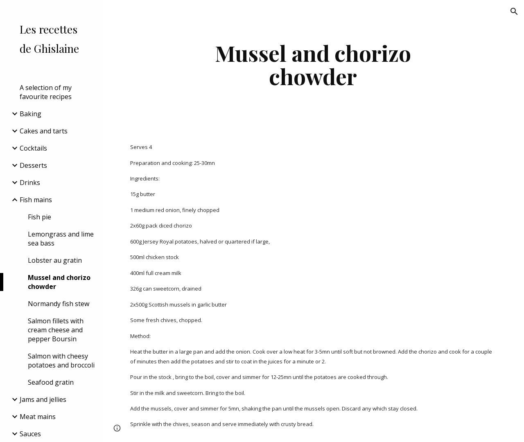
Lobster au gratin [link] (55, 260)
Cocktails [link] (33, 148)
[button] (514, 11)
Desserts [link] (33, 165)
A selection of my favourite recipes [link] (46, 92)
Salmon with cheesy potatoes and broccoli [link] (61, 361)
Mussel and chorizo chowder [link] (59, 282)
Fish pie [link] (39, 216)
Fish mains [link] (36, 199)
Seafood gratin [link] (51, 382)
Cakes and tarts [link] (44, 130)
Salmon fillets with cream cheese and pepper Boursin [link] (56, 329)
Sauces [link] (30, 433)
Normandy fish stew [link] (58, 303)
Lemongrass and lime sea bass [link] (61, 239)
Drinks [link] (30, 182)
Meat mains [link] (38, 416)
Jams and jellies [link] (43, 399)
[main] (313, 64)
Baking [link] (30, 113)
